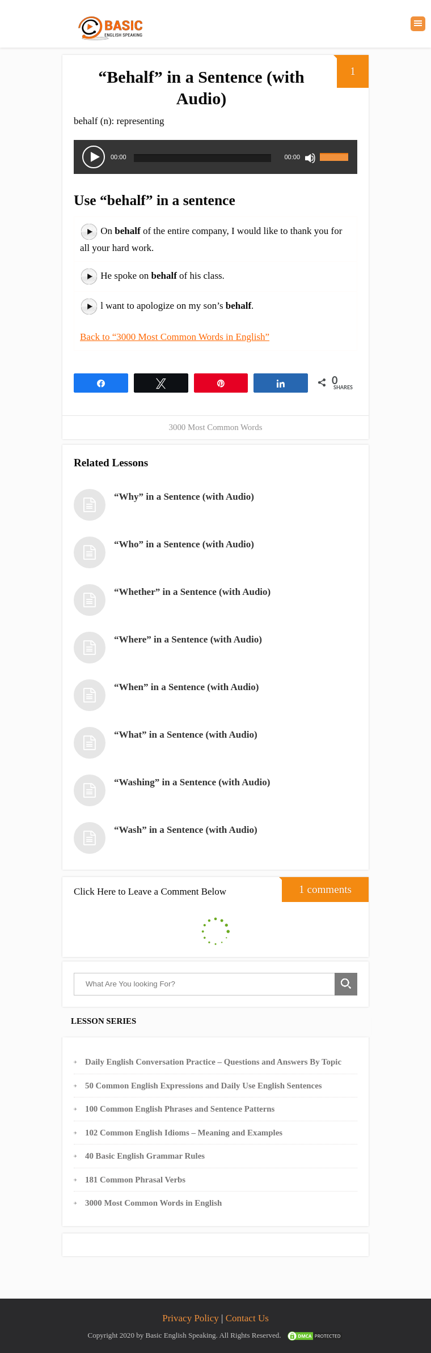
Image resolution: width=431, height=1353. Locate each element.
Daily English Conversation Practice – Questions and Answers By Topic (213, 1061)
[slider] (203, 158)
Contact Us (247, 1318)
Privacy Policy (190, 1318)
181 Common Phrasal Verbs (135, 1179)
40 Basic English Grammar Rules (145, 1155)
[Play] (93, 157)
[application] (215, 157)
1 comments (317, 886)
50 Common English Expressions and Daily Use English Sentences (203, 1085)
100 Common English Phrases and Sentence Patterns (179, 1108)
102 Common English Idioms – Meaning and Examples (183, 1132)
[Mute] (310, 158)
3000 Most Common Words (216, 427)
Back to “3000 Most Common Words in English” (174, 336)
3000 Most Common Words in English (153, 1202)
